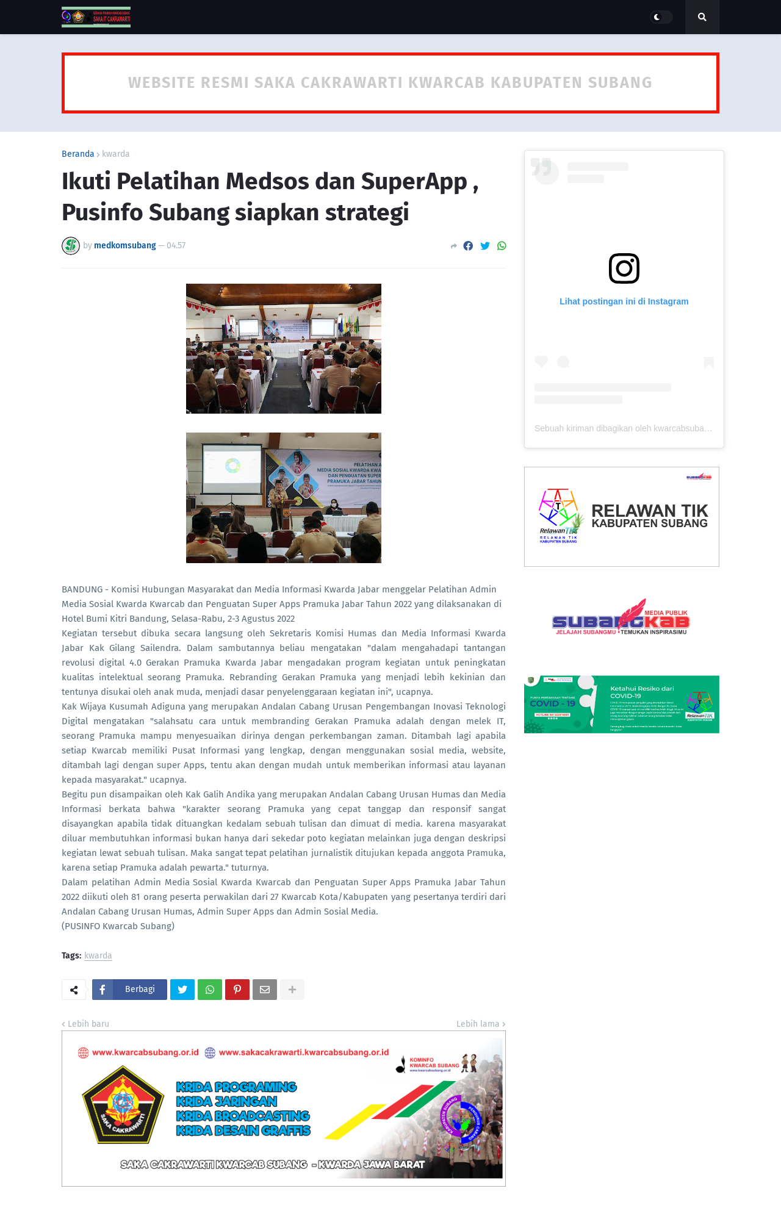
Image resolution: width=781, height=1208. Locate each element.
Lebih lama (478, 1024)
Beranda (78, 154)
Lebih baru (88, 1024)
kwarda (116, 154)
